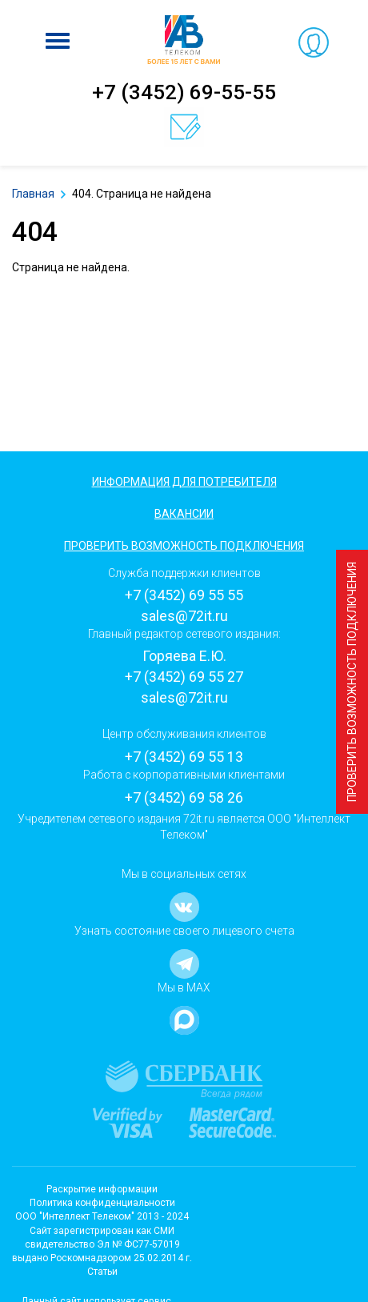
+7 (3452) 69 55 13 (184, 756)
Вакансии (184, 513)
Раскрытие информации (102, 1189)
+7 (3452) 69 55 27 (184, 676)
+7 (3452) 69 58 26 (184, 797)
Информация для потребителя (184, 481)
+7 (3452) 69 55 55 (184, 595)
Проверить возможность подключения (352, 682)
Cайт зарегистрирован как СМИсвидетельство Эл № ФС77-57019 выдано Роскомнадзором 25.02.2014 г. (102, 1244)
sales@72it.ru (184, 615)
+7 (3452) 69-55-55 (184, 92)
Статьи (102, 1271)
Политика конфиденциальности (102, 1202)
